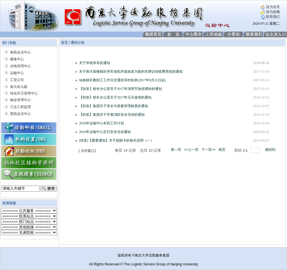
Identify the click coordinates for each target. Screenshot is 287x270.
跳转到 (270, 150)
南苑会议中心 (20, 52)
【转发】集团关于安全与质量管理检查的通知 (113, 106)
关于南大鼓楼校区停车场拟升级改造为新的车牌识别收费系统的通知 (131, 72)
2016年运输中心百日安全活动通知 (105, 132)
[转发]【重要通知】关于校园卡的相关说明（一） (116, 140)
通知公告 (78, 43)
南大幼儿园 (18, 87)
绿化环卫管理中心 (24, 93)
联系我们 (270, 17)
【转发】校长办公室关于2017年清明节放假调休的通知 (120, 89)
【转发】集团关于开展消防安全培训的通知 (112, 115)
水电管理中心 (20, 66)
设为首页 (270, 7)
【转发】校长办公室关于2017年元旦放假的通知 (115, 97)
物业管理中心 (20, 100)
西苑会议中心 (20, 114)
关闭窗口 (88, 151)
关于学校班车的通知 (94, 63)
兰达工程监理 (20, 107)
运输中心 (17, 73)
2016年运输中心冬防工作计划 (101, 123)
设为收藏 (270, 12)
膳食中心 (17, 59)
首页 (64, 43)
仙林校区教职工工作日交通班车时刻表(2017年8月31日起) (122, 80)
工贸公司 (17, 80)
